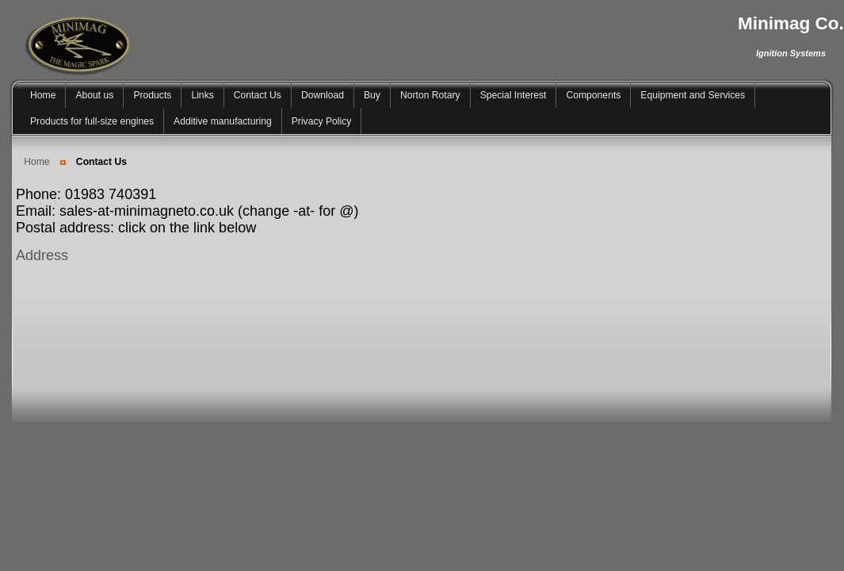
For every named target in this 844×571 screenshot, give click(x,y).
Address (42, 255)
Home (36, 161)
